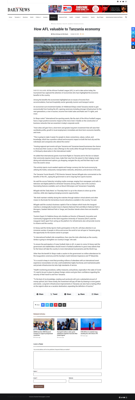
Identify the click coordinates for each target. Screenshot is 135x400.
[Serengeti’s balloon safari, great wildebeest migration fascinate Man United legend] (67, 324)
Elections (25, 17)
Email (35, 378)
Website (71, 378)
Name (35, 371)
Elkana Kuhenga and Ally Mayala (60, 34)
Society (45, 17)
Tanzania (17, 17)
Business (53, 17)
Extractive (85, 17)
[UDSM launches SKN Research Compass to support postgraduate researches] (43, 324)
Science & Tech (63, 17)
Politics (38, 17)
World (31, 17)
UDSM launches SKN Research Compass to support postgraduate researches (43, 333)
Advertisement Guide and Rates (114, 17)
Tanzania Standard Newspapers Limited (39, 396)
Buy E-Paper (100, 17)
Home (10, 17)
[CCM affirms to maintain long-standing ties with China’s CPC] (91, 324)
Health (71, 17)
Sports (92, 17)
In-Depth (77, 17)
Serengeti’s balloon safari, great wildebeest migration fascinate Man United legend (67, 333)
